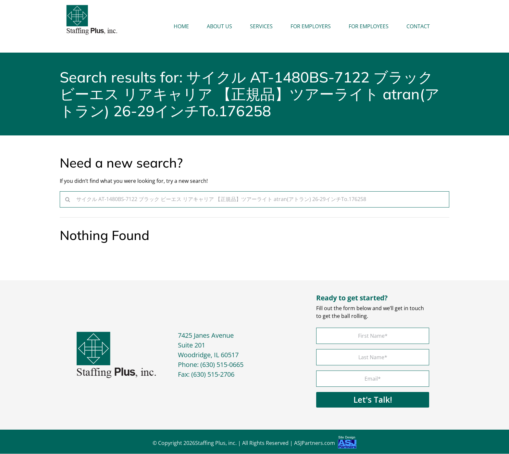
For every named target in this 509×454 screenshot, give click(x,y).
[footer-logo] (116, 334)
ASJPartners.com (325, 444)
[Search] (68, 199)
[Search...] (254, 199)
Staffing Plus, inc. (216, 443)
